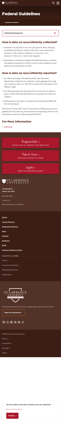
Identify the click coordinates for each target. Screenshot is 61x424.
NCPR (4, 245)
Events (4, 217)
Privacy (4, 338)
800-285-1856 (7, 196)
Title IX (4, 260)
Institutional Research (12, 22)
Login (4, 353)
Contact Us (6, 200)
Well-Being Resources (10, 270)
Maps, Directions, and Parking (12, 204)
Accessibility (6, 343)
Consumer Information (10, 265)
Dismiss (11, 416)
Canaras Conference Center (12, 250)
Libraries (5, 236)
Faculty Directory (8, 222)
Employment (6, 274)
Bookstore (6, 241)
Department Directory (10, 227)
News (4, 231)
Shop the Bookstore (12, 312)
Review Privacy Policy (14, 409)
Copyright (5, 348)
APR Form (8, 127)
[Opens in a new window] (4, 322)
